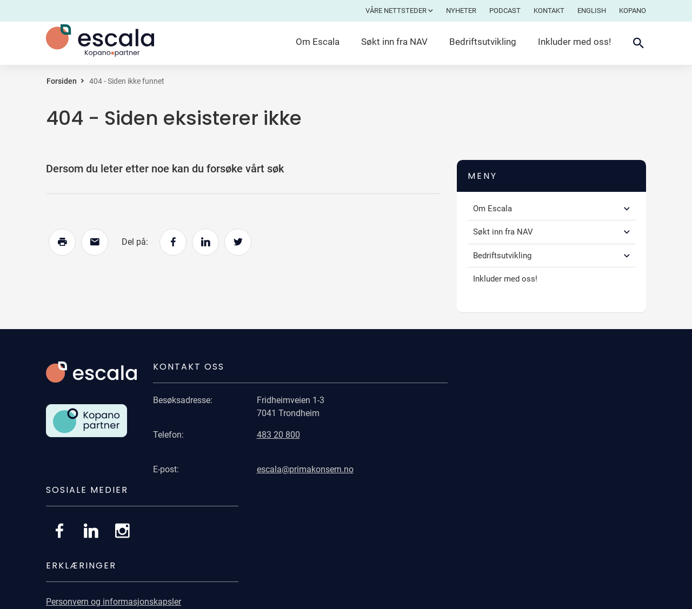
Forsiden (61, 81)
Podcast (505, 10)
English (591, 10)
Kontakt (549, 10)
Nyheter (461, 10)
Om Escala (318, 41)
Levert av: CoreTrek (478, 597)
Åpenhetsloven (485, 542)
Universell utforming (495, 499)
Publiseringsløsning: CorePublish (583, 597)
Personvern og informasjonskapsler (524, 478)
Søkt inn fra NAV (394, 41)
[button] (626, 208)
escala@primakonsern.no (299, 469)
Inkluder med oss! (574, 41)
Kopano (632, 10)
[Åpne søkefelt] (638, 43)
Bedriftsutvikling (482, 41)
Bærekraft (476, 521)
